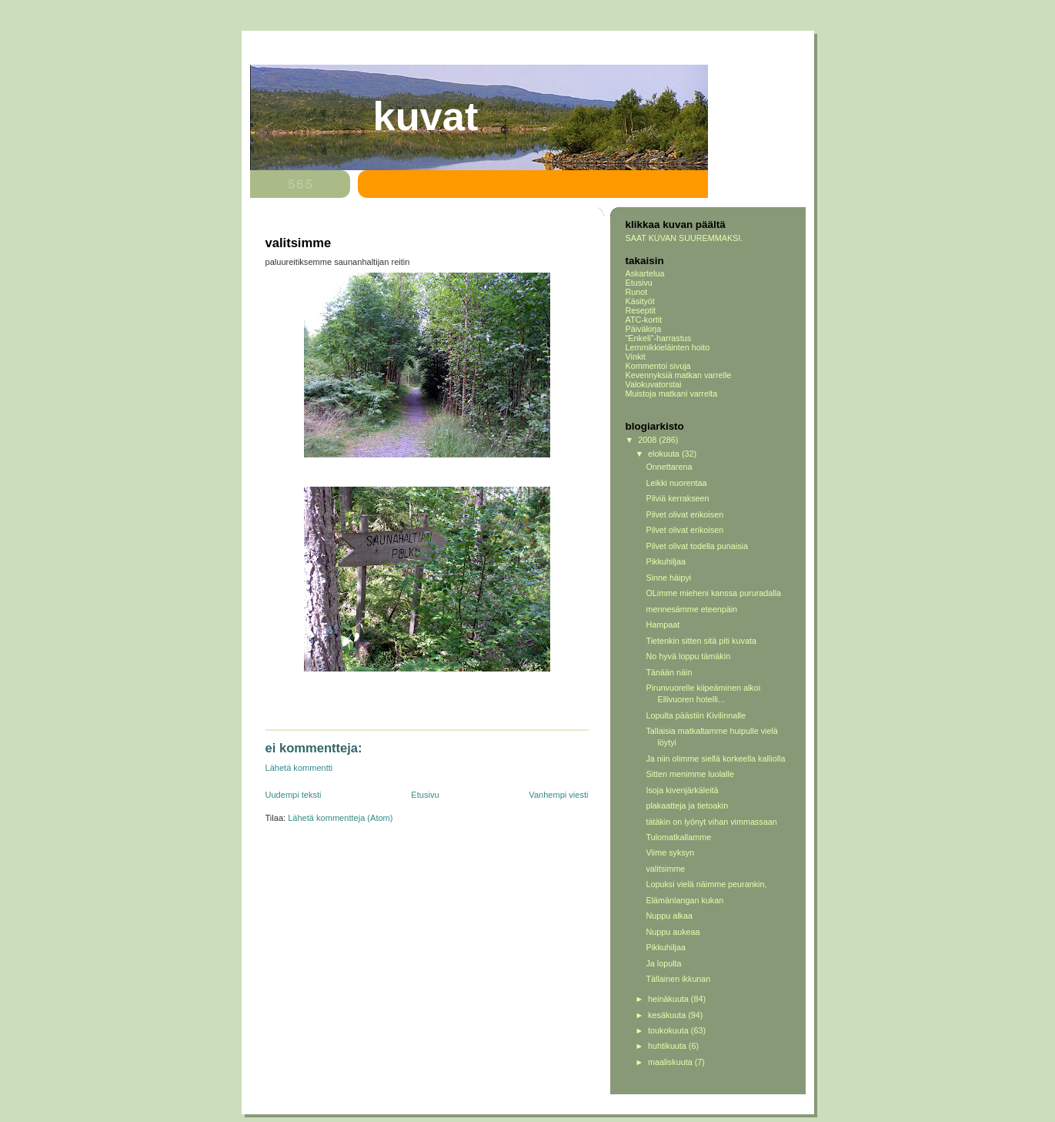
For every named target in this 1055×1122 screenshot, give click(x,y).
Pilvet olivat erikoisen (684, 514)
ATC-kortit (644, 319)
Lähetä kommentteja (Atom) (340, 817)
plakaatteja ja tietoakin (687, 805)
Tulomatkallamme (678, 837)
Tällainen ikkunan (678, 978)
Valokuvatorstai (654, 384)
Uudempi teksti (293, 794)
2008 (648, 439)
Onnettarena (669, 466)
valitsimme (665, 868)
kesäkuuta (668, 1015)
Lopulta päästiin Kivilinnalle (695, 715)
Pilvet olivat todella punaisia (696, 546)
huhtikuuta (668, 1045)
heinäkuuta (669, 998)
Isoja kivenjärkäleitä (682, 790)
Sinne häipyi (668, 577)
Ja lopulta (663, 963)
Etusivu (425, 794)
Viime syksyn (670, 852)
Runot (637, 291)
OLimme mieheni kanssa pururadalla (713, 593)
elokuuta (665, 453)
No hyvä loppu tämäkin (688, 656)
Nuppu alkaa (669, 915)
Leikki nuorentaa (676, 482)
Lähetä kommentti (299, 767)
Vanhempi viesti (558, 794)
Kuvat (426, 116)
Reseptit (641, 310)
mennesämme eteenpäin (691, 609)
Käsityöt (640, 301)
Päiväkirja (644, 328)
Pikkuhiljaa (666, 561)
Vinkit (636, 356)
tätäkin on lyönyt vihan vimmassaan (711, 821)
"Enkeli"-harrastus (659, 338)
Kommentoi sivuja (658, 365)
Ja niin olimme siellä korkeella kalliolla (715, 758)
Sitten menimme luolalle (689, 774)
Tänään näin (669, 672)
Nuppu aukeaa (672, 931)
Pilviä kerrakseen (677, 498)
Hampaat (662, 624)
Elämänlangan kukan (684, 900)
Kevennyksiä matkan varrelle (679, 375)
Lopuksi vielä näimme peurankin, (706, 884)
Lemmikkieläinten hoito (668, 347)
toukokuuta (669, 1030)
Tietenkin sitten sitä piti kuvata (701, 640)
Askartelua (645, 273)
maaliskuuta (671, 1062)
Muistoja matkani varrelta (672, 393)
